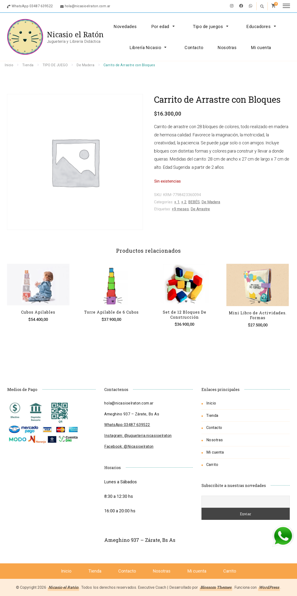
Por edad (160, 26)
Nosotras (227, 47)
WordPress (269, 587)
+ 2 (183, 202)
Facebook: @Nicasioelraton (129, 446)
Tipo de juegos (208, 26)
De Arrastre (200, 209)
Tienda (212, 415)
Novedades (125, 26)
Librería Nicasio (145, 47)
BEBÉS (194, 202)
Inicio (211, 403)
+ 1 (176, 202)
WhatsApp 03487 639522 (32, 6)
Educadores (258, 26)
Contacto (194, 47)
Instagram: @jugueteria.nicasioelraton (138, 435)
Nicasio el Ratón (75, 34)
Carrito (212, 464)
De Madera (210, 202)
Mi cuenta (261, 47)
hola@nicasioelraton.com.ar (88, 6)
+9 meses (180, 209)
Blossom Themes (215, 587)
